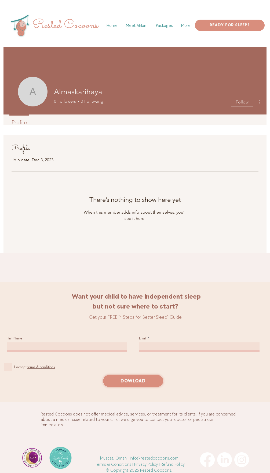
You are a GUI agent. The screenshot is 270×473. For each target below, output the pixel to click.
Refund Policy (173, 464)
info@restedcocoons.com (154, 458)
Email (143, 338)
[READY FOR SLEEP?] (230, 25)
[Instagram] (241, 459)
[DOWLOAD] (133, 381)
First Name (14, 338)
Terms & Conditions (113, 464)
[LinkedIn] (224, 459)
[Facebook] (207, 459)
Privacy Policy (146, 464)
